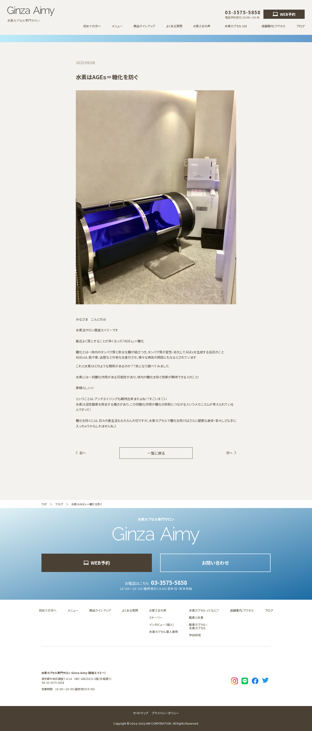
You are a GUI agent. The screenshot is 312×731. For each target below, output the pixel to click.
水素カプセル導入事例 (163, 631)
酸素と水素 (196, 617)
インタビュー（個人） (161, 624)
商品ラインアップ (144, 26)
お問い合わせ (215, 562)
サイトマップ (140, 713)
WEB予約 (284, 14)
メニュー (117, 26)
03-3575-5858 (169, 582)
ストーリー (156, 617)
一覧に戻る (156, 453)
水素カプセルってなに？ (204, 610)
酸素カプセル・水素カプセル (198, 626)
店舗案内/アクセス (273, 26)
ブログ (300, 26)
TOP (44, 504)
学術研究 (195, 635)
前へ (82, 453)
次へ (229, 453)
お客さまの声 (157, 610)
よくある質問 (174, 26)
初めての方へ (92, 26)
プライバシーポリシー (165, 713)
